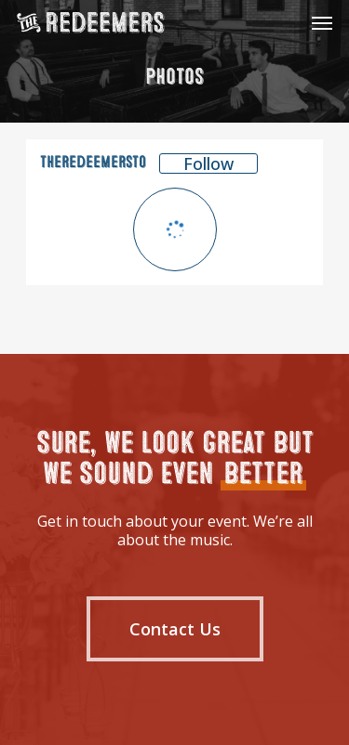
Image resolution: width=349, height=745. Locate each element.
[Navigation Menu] (322, 22)
